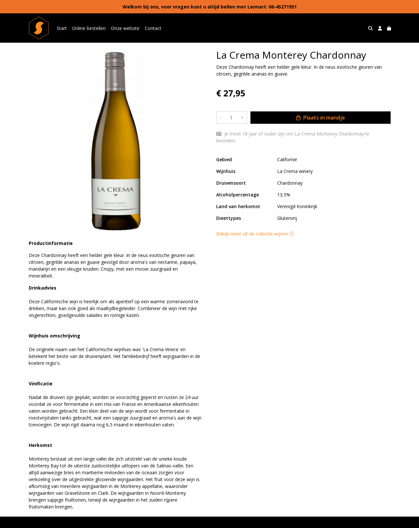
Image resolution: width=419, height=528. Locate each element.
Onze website (125, 28)
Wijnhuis (225, 171)
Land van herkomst (238, 206)
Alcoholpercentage (237, 195)
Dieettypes (228, 218)
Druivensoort (231, 183)
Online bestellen (89, 28)
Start (62, 28)
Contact (153, 28)
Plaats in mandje (320, 117)
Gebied (224, 159)
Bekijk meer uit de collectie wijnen (255, 234)
